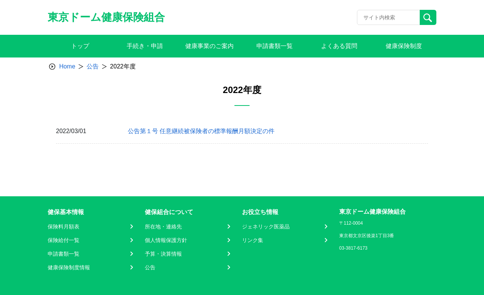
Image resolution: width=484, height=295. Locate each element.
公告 (93, 66)
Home (67, 66)
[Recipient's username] (388, 17)
